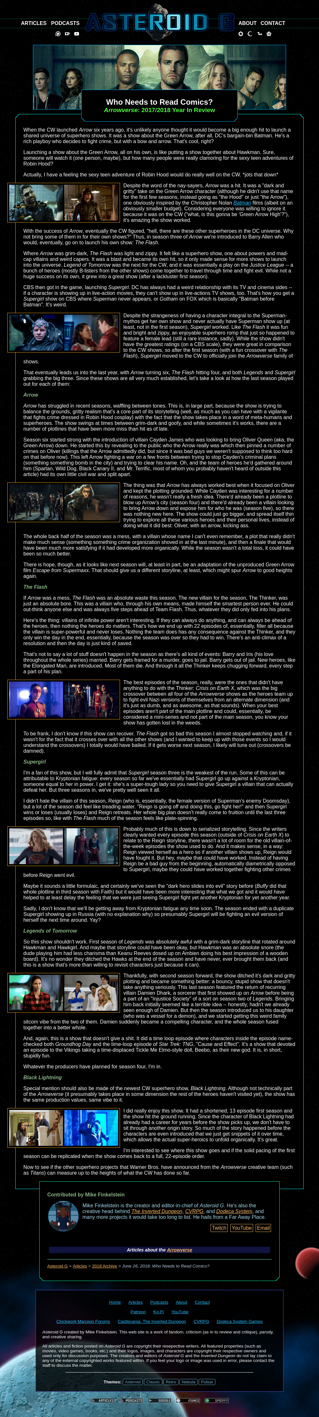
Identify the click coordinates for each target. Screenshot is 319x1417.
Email (263, 1228)
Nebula (188, 1382)
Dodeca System (234, 1211)
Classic (153, 1382)
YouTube (242, 1228)
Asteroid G (57, 1266)
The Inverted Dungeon (157, 1211)
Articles (80, 1266)
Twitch (219, 1228)
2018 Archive (104, 1266)
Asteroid (133, 1382)
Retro (171, 1382)
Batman (242, 203)
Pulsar (207, 1382)
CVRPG (194, 1211)
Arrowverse (179, 1249)
